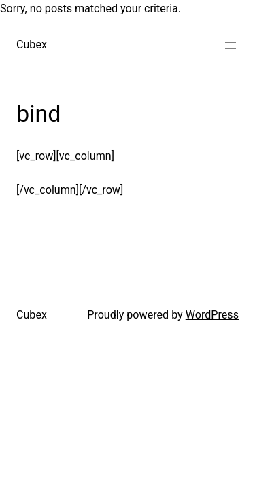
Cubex (31, 44)
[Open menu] (230, 45)
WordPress (212, 314)
